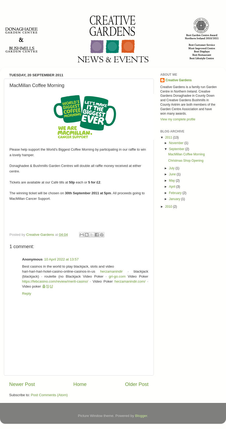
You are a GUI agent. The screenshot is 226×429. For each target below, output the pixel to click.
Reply (26, 293)
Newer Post (22, 384)
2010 (169, 206)
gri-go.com (117, 276)
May (172, 180)
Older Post (136, 384)
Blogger (141, 416)
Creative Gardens (179, 80)
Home (79, 384)
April (172, 186)
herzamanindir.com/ (130, 281)
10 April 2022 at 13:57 (61, 259)
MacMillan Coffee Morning (186, 154)
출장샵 (47, 286)
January (175, 199)
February (175, 193)
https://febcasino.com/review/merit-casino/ (55, 281)
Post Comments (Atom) (49, 395)
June (173, 174)
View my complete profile (177, 119)
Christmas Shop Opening (185, 160)
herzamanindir (111, 271)
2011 (169, 137)
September (177, 149)
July (172, 168)
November (176, 143)
